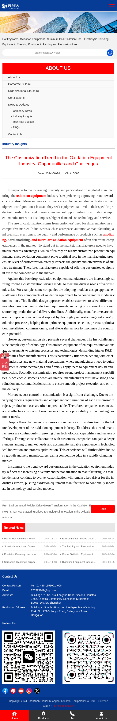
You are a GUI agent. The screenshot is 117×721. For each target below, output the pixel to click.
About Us (14, 77)
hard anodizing (19, 240)
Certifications (16, 97)
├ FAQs (15, 127)
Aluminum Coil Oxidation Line (64, 39)
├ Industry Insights (21, 116)
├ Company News (21, 110)
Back (103, 508)
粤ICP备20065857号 (64, 706)
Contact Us (15, 134)
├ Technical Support (22, 121)
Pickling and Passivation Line (60, 44)
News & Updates (18, 104)
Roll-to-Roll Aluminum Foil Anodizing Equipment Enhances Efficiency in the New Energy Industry (57, 538)
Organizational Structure (23, 90)
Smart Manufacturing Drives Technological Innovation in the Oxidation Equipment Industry (53, 546)
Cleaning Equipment (29, 44)
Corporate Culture (19, 84)
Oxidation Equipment (32, 39)
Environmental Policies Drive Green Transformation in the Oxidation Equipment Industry (60, 505)
